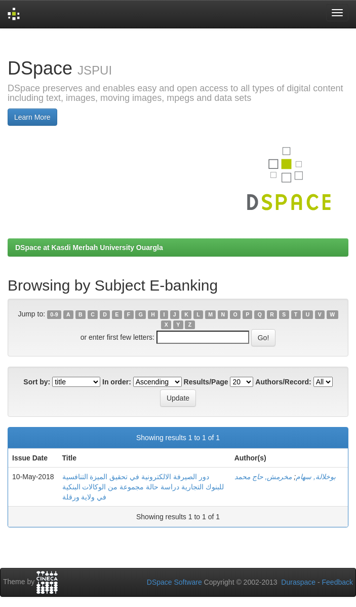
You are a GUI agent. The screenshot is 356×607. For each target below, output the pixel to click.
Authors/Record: (283, 382)
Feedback (337, 582)
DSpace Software (174, 582)
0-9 (54, 314)
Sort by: (36, 382)
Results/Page (206, 382)
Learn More (32, 117)
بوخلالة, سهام (316, 477)
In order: (116, 382)
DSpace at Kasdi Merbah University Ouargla (89, 247)
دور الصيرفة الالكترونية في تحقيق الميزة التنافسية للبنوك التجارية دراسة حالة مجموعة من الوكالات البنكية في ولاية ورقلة (143, 487)
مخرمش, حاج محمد (263, 477)
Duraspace (298, 582)
